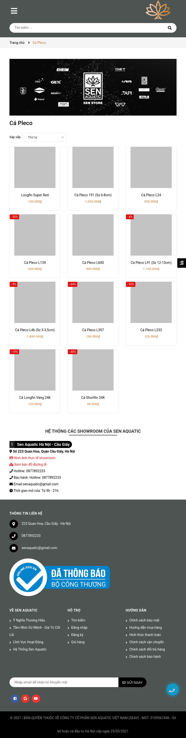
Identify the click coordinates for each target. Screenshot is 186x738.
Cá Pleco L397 (93, 330)
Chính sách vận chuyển (146, 642)
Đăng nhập (79, 627)
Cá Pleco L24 (151, 195)
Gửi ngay (135, 682)
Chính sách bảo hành (145, 657)
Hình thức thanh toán (145, 635)
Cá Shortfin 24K (93, 398)
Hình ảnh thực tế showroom (34, 458)
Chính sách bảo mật (144, 620)
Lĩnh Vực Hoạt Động (28, 642)
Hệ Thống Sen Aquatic (29, 649)
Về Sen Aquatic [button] (23, 610)
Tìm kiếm (78, 620)
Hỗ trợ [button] (74, 610)
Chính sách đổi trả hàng (147, 649)
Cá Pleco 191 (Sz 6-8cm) (92, 195)
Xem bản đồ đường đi (28, 464)
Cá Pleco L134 (35, 263)
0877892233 (31, 536)
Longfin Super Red (35, 195)
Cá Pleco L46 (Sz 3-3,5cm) (35, 330)
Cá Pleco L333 (151, 330)
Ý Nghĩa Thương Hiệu (29, 620)
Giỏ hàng (78, 642)
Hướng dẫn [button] (136, 610)
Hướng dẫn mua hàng (145, 627)
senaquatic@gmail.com (39, 548)
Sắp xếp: (15, 137)
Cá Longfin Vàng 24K (35, 398)
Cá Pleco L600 (93, 263)
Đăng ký (77, 635)
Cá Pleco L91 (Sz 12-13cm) (151, 263)
